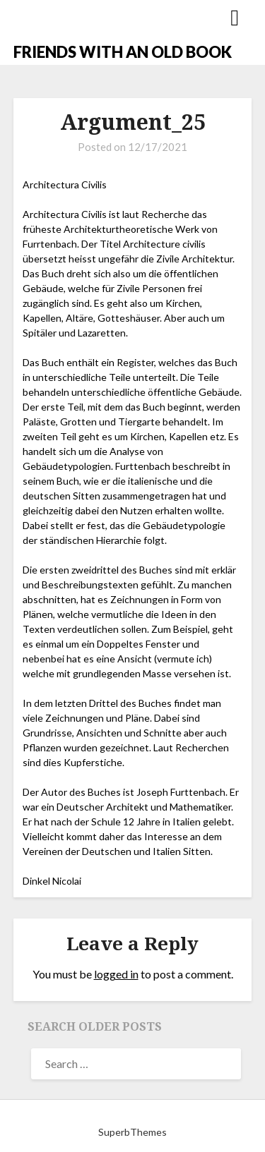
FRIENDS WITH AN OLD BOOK (122, 51)
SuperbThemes (132, 1132)
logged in (116, 974)
